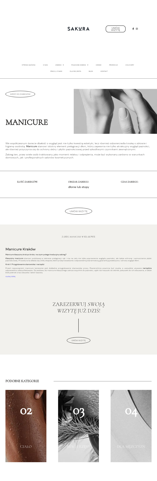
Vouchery (129, 65)
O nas (45, 65)
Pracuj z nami (56, 71)
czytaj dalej (10, 276)
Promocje (113, 65)
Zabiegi (59, 65)
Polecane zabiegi (79, 65)
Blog (91, 71)
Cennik (98, 65)
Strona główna (28, 65)
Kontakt (104, 71)
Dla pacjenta (75, 71)
